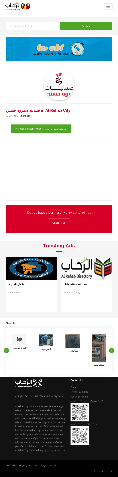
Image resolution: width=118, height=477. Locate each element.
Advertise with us (75, 284)
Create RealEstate (79, 391)
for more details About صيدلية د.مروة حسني (41, 128)
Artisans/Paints (17, 292)
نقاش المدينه (16, 284)
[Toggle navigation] (108, 6)
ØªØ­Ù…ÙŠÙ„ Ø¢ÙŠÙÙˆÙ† (84, 424)
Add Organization (79, 396)
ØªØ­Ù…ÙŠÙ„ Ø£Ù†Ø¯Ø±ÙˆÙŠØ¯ (87, 401)
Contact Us (59, 222)
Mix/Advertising (72, 292)
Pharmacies (25, 115)
